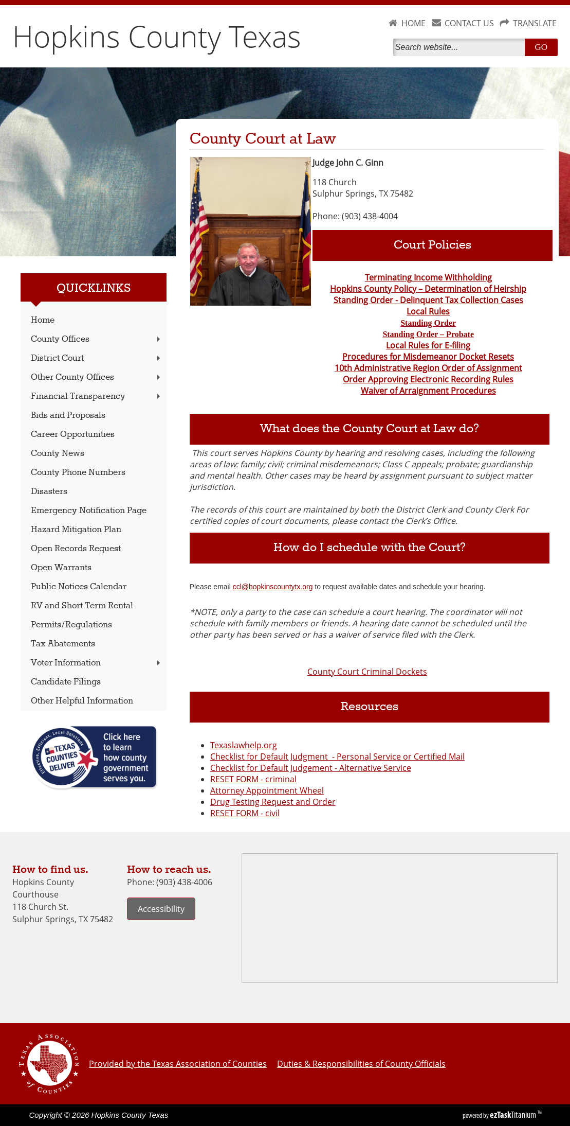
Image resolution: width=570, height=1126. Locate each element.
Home (42, 320)
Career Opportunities (73, 434)
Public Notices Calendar (78, 587)
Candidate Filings (66, 682)
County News (57, 453)
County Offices (96, 339)
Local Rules (428, 311)
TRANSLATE (535, 23)
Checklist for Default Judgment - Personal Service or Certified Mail (337, 756)
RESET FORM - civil (245, 813)
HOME (413, 23)
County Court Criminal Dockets (367, 671)
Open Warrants (61, 567)
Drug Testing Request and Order (273, 801)
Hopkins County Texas (156, 36)
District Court (96, 358)
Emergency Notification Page (88, 510)
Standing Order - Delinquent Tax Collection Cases (428, 300)
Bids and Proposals (68, 415)
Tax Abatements (63, 644)
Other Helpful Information (82, 701)
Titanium (514, 1114)
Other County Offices (96, 377)
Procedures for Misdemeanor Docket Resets (428, 356)
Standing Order (428, 323)
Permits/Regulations (71, 625)
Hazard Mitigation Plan (76, 529)
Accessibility (161, 908)
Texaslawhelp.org (243, 745)
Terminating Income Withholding (428, 277)
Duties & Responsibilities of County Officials (361, 1063)
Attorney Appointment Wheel (267, 790)
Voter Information (96, 663)
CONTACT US (469, 23)
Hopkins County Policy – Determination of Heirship (428, 288)
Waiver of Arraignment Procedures (428, 390)
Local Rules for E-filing (428, 345)
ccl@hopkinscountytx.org (273, 587)
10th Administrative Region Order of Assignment (428, 368)
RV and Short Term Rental (82, 606)
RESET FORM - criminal (253, 779)
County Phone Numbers (78, 472)
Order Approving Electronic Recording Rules (428, 379)
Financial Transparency (96, 396)
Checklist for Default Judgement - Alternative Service (310, 767)
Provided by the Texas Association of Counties (178, 1063)
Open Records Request (76, 548)
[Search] (461, 47)
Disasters (49, 491)
